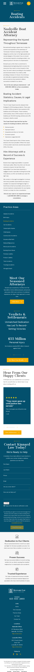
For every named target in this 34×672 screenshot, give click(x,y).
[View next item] (23, 354)
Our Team (17, 616)
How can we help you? (9, 492)
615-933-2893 (17, 599)
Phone (5, 475)
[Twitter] (20, 654)
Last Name (6, 469)
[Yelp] (17, 654)
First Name (6, 464)
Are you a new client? (9, 486)
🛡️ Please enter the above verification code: (15, 505)
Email (4, 481)
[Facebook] (13, 654)
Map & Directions (17, 634)
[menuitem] (17, 214)
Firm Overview (17, 610)
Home (17, 606)
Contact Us (17, 619)
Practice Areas (17, 613)
